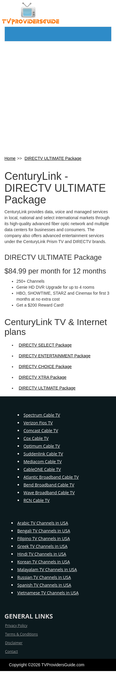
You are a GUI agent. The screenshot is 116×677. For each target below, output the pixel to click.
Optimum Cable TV (41, 446)
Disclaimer (14, 642)
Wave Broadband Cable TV (49, 492)
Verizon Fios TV (38, 423)
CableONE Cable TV (42, 469)
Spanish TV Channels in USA (44, 585)
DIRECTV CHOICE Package (45, 366)
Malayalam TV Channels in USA (47, 569)
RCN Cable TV (36, 500)
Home (9, 158)
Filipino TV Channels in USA (43, 538)
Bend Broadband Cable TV (48, 485)
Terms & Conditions (21, 634)
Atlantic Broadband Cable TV (51, 477)
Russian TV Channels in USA (44, 577)
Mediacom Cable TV (42, 461)
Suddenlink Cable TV (43, 454)
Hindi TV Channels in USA (41, 554)
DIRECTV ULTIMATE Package (53, 158)
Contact (11, 651)
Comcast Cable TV (40, 430)
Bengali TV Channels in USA (43, 531)
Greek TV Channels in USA (42, 546)
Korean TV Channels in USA (43, 562)
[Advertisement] (56, 98)
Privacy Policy (16, 625)
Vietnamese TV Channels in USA (48, 593)
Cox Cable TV (35, 438)
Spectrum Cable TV (41, 415)
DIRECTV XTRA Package (42, 377)
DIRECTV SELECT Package (45, 345)
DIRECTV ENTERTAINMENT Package (54, 355)
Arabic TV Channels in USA (42, 523)
